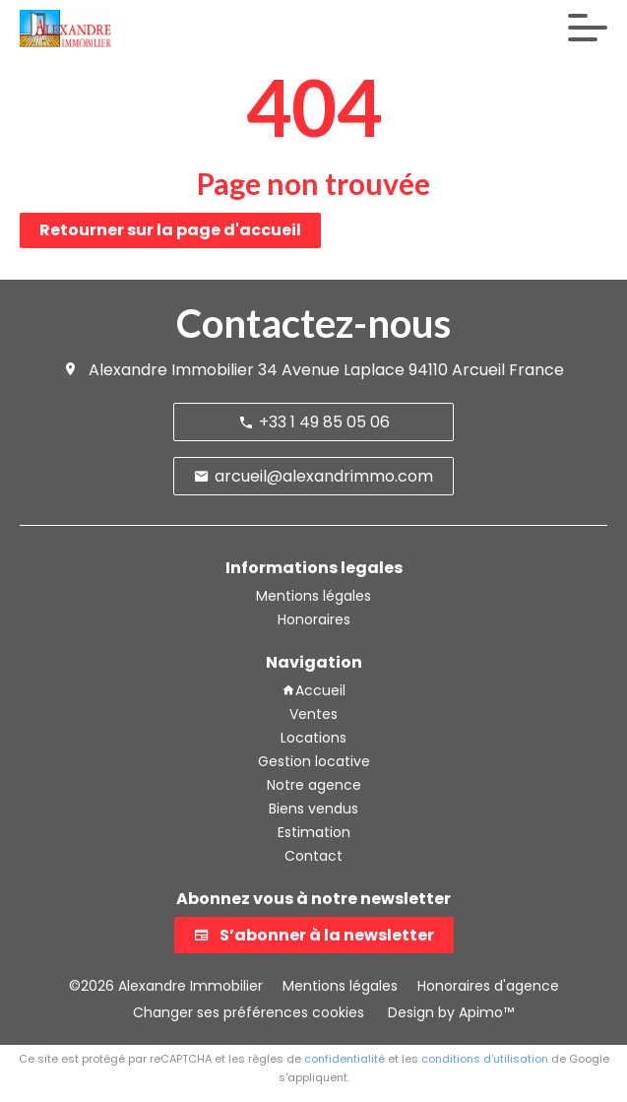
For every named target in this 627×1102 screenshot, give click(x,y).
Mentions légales (340, 986)
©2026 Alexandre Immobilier (166, 986)
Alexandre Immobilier (171, 369)
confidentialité (344, 1059)
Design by (449, 1012)
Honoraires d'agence (488, 986)
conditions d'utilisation (484, 1059)
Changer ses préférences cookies (248, 1012)
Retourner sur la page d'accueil (170, 230)
